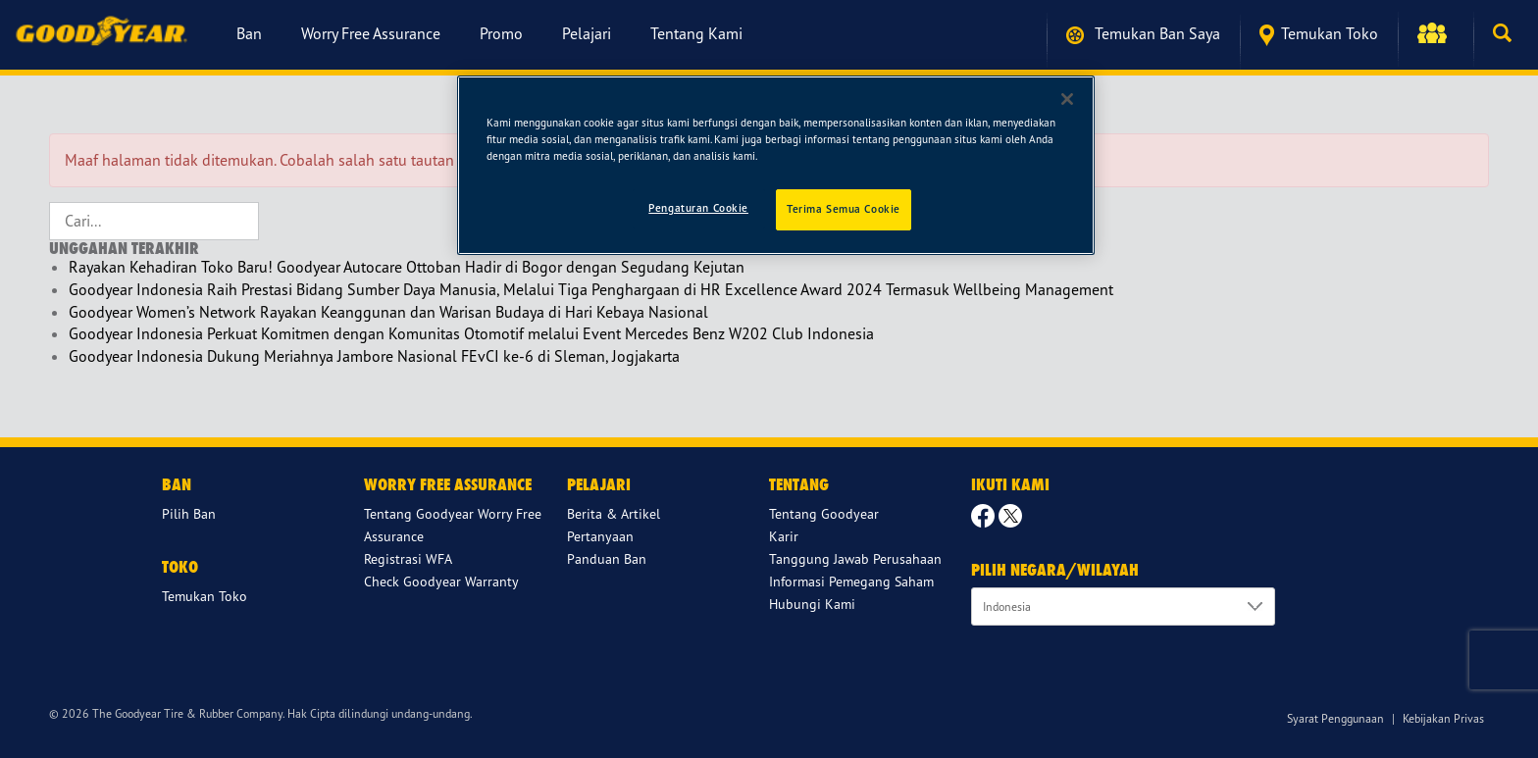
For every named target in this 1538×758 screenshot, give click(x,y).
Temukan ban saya (1143, 34)
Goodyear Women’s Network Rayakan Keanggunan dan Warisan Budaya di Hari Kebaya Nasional (388, 312)
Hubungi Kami (812, 603)
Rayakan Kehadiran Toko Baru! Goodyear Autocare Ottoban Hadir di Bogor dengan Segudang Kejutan (406, 267)
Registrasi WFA (408, 558)
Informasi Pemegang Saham (851, 581)
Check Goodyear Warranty (441, 581)
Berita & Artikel (613, 513)
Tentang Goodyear (824, 513)
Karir (783, 536)
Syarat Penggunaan (1335, 718)
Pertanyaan (600, 536)
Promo (501, 33)
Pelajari (586, 33)
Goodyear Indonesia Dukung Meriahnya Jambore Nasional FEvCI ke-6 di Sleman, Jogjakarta (374, 356)
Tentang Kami (696, 33)
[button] (1435, 33)
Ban (249, 33)
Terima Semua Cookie (843, 209)
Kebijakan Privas (1443, 718)
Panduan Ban (606, 558)
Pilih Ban (189, 513)
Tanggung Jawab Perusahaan (855, 558)
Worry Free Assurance (370, 33)
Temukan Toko (1318, 35)
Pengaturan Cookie (698, 208)
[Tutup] (1067, 99)
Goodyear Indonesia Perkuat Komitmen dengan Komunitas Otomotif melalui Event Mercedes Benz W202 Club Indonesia (471, 333)
